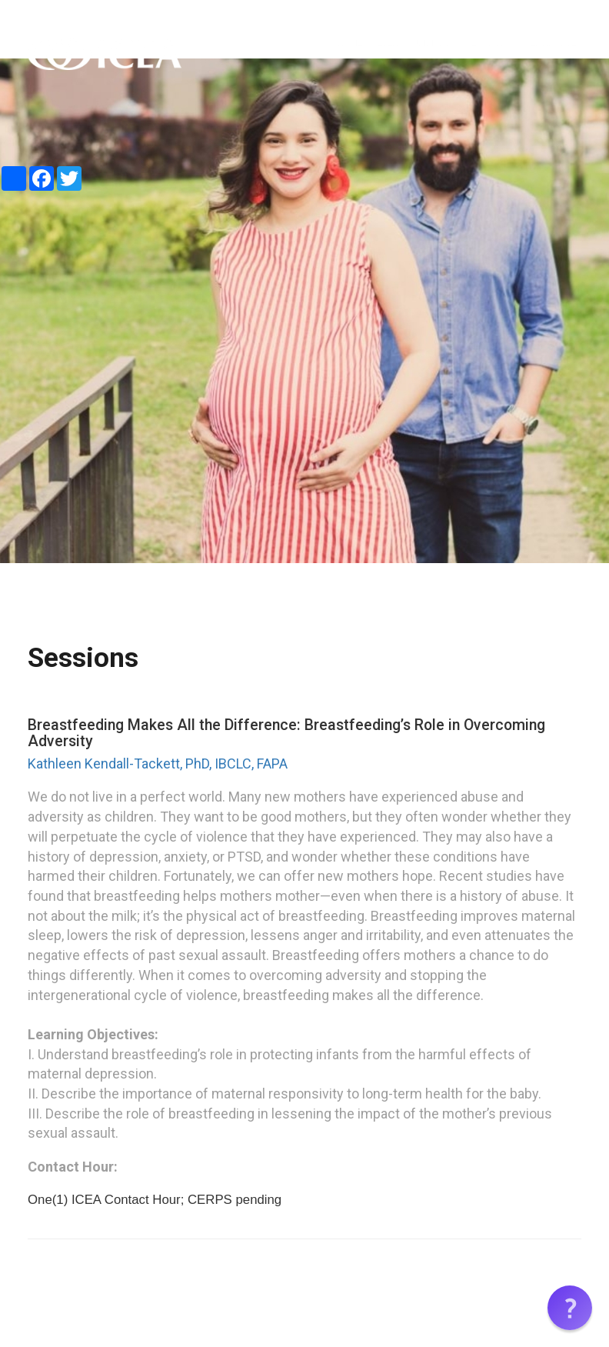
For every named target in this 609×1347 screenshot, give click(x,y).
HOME (349, 43)
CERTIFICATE (549, 43)
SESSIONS (486, 43)
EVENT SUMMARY (413, 43)
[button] (569, 1307)
